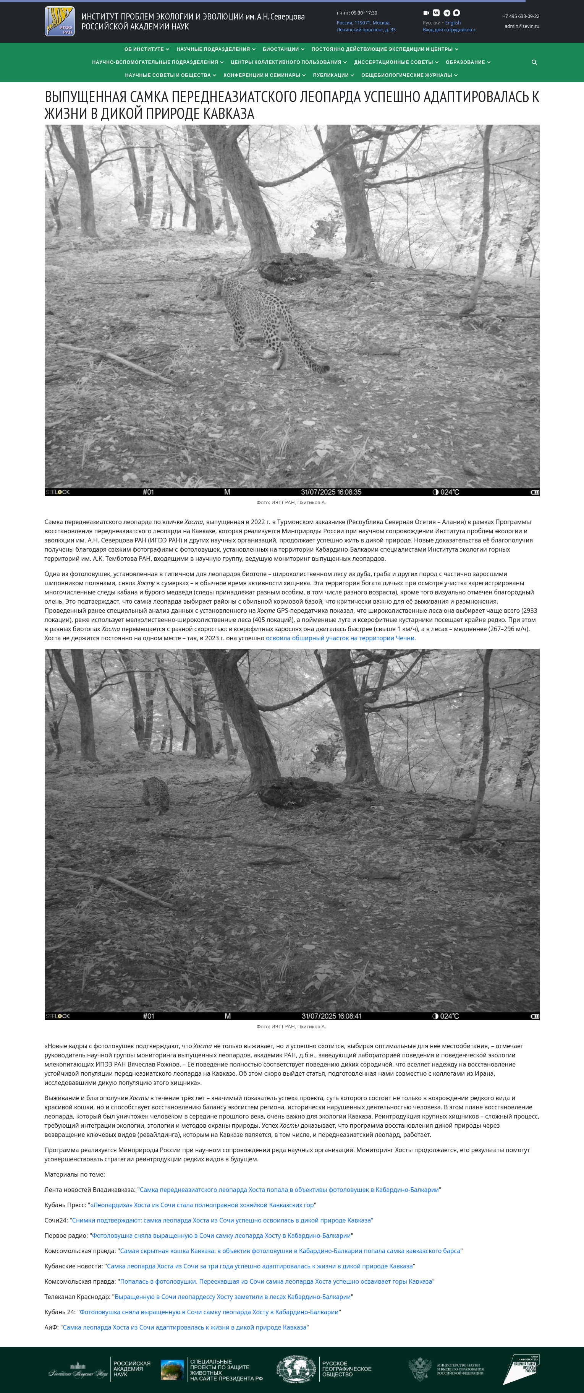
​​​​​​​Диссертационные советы (397, 62)
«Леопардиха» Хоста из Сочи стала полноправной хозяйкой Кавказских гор (202, 1205)
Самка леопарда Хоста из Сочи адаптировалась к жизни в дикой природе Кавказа (185, 1327)
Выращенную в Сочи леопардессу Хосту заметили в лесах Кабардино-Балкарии (233, 1296)
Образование (469, 62)
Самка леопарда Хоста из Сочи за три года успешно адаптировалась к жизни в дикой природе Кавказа (260, 1266)
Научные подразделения (217, 49)
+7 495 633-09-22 (521, 16)
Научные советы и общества (171, 75)
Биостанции (284, 49)
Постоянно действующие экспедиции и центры (385, 49)
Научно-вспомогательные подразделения (158, 62)
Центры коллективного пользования (289, 62)
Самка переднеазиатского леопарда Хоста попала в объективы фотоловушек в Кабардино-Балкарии (289, 1189)
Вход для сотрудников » (449, 29)
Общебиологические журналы (410, 75)
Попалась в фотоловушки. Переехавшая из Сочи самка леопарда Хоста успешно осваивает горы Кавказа (276, 1281)
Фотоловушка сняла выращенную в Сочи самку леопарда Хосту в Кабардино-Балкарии (221, 1235)
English (453, 22)
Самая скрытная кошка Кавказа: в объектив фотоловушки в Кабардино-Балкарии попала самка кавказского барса (290, 1251)
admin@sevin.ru (522, 26)
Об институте (148, 49)
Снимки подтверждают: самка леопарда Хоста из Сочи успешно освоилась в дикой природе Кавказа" (223, 1220)
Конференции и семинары (265, 75)
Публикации (334, 75)
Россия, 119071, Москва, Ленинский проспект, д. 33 (366, 26)
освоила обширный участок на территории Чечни (340, 638)
